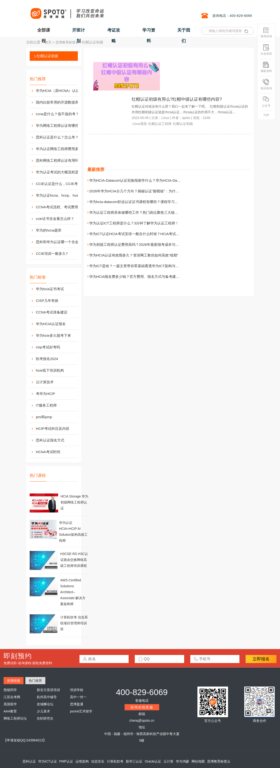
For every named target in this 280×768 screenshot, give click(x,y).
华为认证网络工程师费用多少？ (61, 149)
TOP (266, 115)
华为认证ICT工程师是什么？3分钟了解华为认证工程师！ (134, 223)
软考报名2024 (47, 359)
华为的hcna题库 (48, 230)
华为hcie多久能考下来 (53, 335)
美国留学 (10, 704)
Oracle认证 (153, 761)
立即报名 (261, 659)
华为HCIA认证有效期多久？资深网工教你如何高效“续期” (133, 255)
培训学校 (76, 690)
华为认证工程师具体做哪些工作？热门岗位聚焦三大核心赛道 (137, 212)
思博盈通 (76, 704)
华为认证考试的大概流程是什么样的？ (62, 172)
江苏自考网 (12, 697)
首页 (48, 42)
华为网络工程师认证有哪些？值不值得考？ (62, 125)
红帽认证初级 (47, 56)
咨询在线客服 (142, 707)
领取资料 (266, 67)
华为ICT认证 (47, 761)
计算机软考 (115, 761)
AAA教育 (10, 711)
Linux (165, 118)
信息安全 (97, 761)
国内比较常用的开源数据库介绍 (61, 102)
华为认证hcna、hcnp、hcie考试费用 (62, 195)
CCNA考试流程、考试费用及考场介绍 (62, 207)
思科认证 (29, 761)
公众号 (266, 101)
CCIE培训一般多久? (52, 253)
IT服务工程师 (46, 405)
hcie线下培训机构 (50, 370)
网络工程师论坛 (15, 718)
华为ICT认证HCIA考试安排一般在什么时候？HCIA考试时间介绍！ (141, 234)
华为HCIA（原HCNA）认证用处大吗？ (62, 91)
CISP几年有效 (47, 301)
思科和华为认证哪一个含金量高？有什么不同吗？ (62, 242)
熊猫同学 (10, 690)
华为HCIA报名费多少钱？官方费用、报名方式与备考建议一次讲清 (141, 277)
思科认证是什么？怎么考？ (57, 137)
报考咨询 (266, 32)
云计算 (168, 761)
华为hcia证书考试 (50, 289)
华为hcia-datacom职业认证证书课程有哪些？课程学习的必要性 (139, 202)
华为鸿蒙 (182, 761)
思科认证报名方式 (50, 440)
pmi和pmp (44, 417)
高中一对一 (78, 697)
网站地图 (198, 761)
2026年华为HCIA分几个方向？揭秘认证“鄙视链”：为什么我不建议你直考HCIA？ (152, 191)
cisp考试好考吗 (48, 347)
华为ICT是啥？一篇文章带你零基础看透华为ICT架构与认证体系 (139, 266)
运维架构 (82, 761)
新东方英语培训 (48, 690)
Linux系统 (139, 124)
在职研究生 (45, 718)
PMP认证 (66, 761)
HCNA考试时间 (48, 452)
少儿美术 (43, 711)
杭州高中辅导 (47, 697)
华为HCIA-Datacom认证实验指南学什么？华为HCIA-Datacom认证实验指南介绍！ (154, 180)
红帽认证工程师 (160, 124)
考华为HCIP (45, 394)
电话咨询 (266, 84)
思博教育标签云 (67, 42)
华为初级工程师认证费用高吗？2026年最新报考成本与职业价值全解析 (144, 244)
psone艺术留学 (81, 711)
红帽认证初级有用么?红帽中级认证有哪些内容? (177, 99)
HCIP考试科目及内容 (52, 429)
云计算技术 (45, 382)
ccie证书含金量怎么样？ (55, 219)
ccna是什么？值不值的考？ (57, 114)
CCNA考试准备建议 (51, 312)
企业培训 (266, 49)
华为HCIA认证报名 (51, 324)
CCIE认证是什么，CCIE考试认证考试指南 (62, 184)
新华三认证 (134, 761)
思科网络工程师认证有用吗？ (59, 160)
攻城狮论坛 (45, 704)
